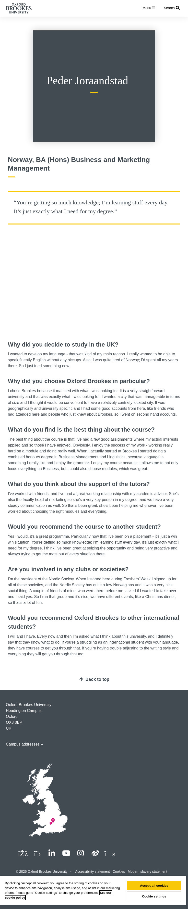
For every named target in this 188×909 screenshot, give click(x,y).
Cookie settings (154, 896)
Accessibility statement (92, 871)
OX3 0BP (14, 722)
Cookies (119, 871)
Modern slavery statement (147, 871)
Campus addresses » (24, 744)
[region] (93, 892)
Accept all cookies (154, 885)
